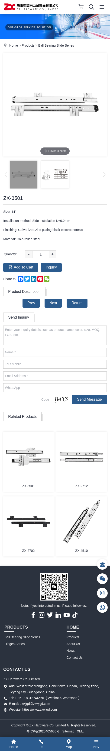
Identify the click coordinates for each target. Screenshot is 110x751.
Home (13, 45)
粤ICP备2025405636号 (43, 731)
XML (80, 731)
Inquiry (51, 267)
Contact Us (75, 657)
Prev (31, 303)
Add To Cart (20, 267)
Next (53, 303)
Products (28, 45)
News (71, 650)
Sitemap (68, 731)
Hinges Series (14, 644)
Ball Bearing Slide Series (56, 45)
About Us (73, 644)
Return (77, 303)
